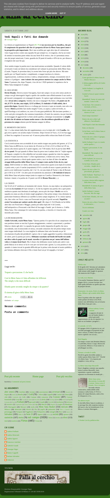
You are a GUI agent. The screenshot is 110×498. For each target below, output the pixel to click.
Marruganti (12, 407)
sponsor (66, 414)
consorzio (44, 397)
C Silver (40, 394)
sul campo (15, 300)
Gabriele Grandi (12, 446)
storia (21, 417)
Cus (23, 399)
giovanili (33, 402)
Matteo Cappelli (12, 453)
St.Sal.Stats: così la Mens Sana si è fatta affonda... (93, 132)
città (5, 397)
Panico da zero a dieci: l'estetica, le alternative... (93, 203)
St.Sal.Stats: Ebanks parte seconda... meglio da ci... (91, 165)
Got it (63, 13)
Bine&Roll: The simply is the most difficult (92, 154)
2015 (83, 250)
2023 (83, 45)
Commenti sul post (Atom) (21, 382)
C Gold (30, 394)
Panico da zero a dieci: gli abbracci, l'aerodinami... (91, 120)
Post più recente (12, 376)
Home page (38, 376)
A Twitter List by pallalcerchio (88, 420)
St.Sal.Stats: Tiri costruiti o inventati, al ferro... (91, 106)
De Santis (29, 399)
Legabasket (18, 404)
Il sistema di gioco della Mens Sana (19, 292)
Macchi (44, 404)
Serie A (20, 414)
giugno (85, 225)
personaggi (8, 412)
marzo (85, 235)
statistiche (8, 417)
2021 (83, 51)
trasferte (14, 421)
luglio (85, 222)
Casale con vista (88, 211)
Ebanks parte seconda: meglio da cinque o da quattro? (27, 287)
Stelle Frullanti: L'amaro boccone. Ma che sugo (91, 192)
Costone (56, 397)
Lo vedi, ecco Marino (85, 278)
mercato (64, 407)
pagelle (42, 409)
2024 (83, 41)
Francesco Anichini (13, 442)
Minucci (7, 409)
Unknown (10, 460)
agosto (85, 218)
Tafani (50, 418)
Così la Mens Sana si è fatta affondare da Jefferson (25, 278)
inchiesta (60, 402)
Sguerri (40, 414)
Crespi (17, 399)
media (33, 407)
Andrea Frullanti (13, 431)
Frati (13, 402)
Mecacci (23, 407)
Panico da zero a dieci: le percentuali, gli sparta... (91, 170)
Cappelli (50, 394)
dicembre (86, 68)
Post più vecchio (64, 376)
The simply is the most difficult (17, 281)
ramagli (52, 412)
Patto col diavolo (88, 128)
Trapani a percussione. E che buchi (19, 272)
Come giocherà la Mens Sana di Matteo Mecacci (93, 79)
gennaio (86, 242)
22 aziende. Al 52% (85, 326)
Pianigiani (19, 412)
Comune (33, 397)
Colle (24, 397)
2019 (83, 58)
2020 (83, 55)
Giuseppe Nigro (12, 449)
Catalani (59, 394)
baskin (13, 394)
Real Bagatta (82, 339)
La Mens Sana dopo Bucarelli (88, 366)
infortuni (69, 402)
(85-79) (37, 45)
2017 (83, 65)
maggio (85, 229)
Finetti (64, 399)
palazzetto (51, 409)
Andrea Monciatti (13, 435)
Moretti (28, 409)
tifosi (65, 417)
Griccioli (50, 402)
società (55, 414)
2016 (83, 246)
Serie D (29, 414)
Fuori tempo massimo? (90, 116)
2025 (83, 38)
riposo (68, 412)
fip (69, 399)
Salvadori (8, 414)
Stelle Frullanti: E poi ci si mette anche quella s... (93, 143)
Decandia (37, 399)
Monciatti (18, 409)
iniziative (10, 404)
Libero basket (28, 404)
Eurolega (52, 399)
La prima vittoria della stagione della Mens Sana (93, 181)
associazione (43, 392)
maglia (60, 404)
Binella (20, 394)
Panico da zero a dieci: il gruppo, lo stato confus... (93, 138)
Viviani (37, 421)
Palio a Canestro (65, 409)
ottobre (85, 75)
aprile (85, 232)
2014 (83, 253)
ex (58, 399)
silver (48, 414)
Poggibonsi (29, 412)
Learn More (51, 13)
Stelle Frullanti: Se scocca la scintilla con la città (92, 160)
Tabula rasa (82, 264)
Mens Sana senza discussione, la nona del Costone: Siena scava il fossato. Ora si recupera (97, 382)
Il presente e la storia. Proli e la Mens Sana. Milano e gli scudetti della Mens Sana (91, 293)
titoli (6, 421)
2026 (83, 35)
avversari (56, 392)
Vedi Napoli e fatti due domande (93, 124)
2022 (83, 48)
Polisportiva (41, 412)
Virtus (24, 420)
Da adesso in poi (84, 400)
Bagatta (6, 394)
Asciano (32, 392)
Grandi (42, 402)
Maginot (53, 404)
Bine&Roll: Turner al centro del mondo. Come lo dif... (93, 100)
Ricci (61, 412)
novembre (86, 71)
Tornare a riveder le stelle (87, 352)
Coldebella (15, 397)
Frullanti (20, 402)
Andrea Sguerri (12, 439)
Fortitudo (7, 402)
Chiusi (66, 394)
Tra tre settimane (88, 207)
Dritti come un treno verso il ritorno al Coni (92, 111)
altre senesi (9, 392)
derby (44, 399)
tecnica (58, 418)
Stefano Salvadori (13, 456)
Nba (35, 409)
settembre (86, 215)
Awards (68, 392)
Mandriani (68, 404)
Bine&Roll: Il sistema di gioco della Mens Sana (93, 187)
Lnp (36, 404)
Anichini (22, 392)
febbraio (86, 239)
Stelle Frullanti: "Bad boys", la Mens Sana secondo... (93, 176)
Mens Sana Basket (47, 407)
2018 (83, 62)
